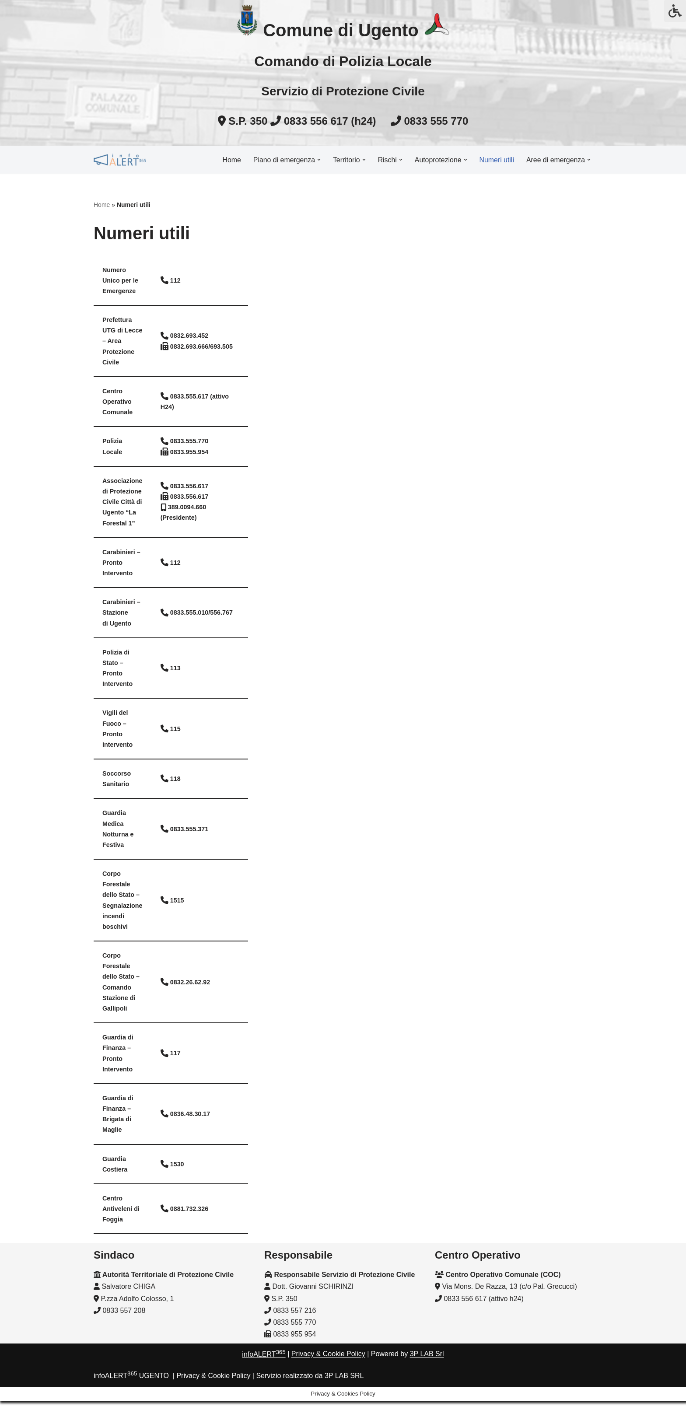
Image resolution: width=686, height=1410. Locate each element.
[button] (317, 159)
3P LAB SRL (344, 1399)
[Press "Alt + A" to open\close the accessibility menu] (675, 11)
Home (229, 159)
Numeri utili (496, 159)
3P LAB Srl (427, 1377)
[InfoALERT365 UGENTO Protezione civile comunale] (120, 160)
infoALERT (263, 1377)
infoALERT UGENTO (131, 1399)
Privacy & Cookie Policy (328, 1377)
